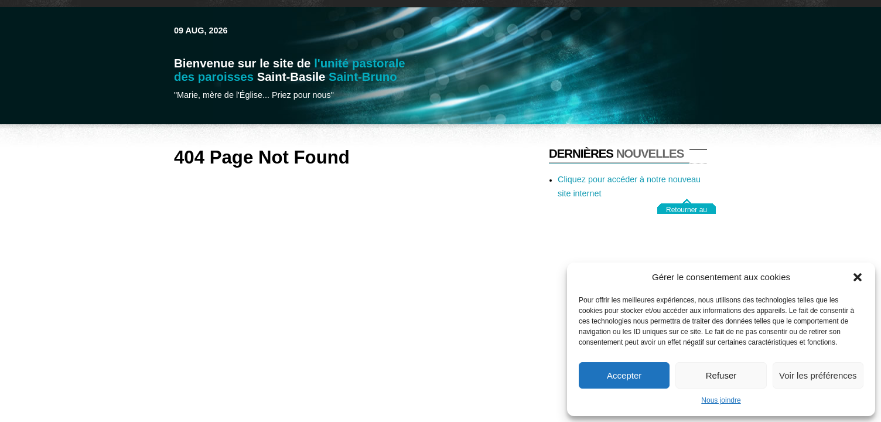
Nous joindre (720, 400)
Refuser (721, 375)
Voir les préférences (818, 375)
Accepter (624, 375)
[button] (857, 277)
